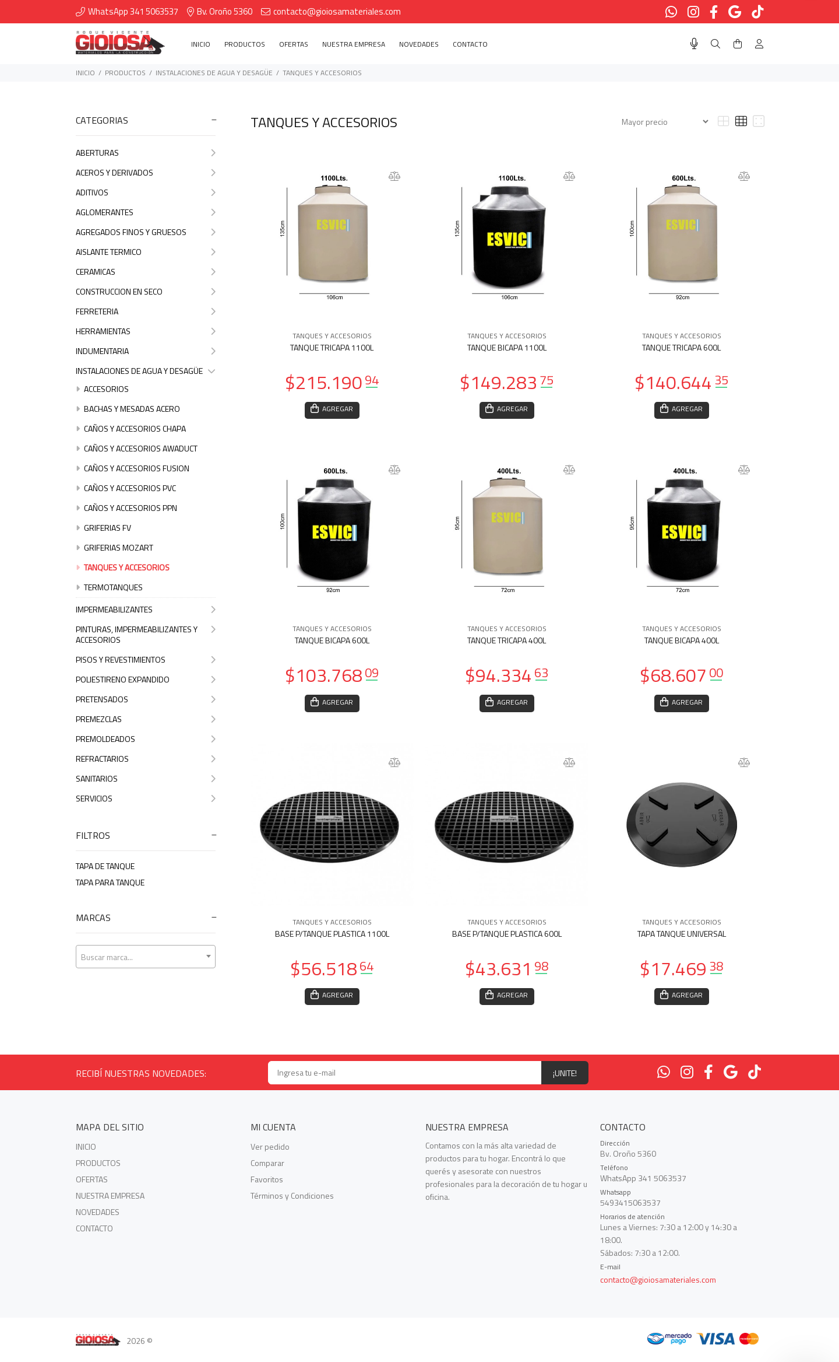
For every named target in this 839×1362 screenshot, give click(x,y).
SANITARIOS (146, 778)
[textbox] (145, 957)
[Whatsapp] (663, 1076)
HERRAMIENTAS (146, 331)
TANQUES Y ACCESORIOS (322, 72)
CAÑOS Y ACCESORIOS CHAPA (131, 428)
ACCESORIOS (102, 389)
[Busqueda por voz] (694, 43)
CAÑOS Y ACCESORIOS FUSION (132, 468)
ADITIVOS (146, 192)
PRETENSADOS (146, 699)
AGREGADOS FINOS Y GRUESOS (146, 232)
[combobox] (146, 956)
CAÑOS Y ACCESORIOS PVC (126, 488)
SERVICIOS (146, 798)
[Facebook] (708, 1076)
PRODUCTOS (125, 72)
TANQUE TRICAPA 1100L (331, 347)
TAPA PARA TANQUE (110, 882)
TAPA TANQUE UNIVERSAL (681, 936)
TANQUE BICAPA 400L (681, 642)
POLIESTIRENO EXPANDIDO (146, 679)
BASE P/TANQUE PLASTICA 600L (507, 936)
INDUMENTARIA (146, 351)
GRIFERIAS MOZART (114, 547)
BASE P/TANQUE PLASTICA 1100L (332, 936)
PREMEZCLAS (146, 719)
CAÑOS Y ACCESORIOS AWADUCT (137, 448)
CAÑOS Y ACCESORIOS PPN (126, 508)
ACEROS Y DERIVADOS (146, 172)
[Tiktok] (754, 1076)
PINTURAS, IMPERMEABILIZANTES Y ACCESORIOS (146, 634)
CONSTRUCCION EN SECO (146, 291)
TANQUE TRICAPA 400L (506, 642)
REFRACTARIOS (146, 758)
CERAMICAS (146, 271)
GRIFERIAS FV (103, 527)
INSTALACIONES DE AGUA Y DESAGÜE (214, 72)
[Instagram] (687, 1076)
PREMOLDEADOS (146, 739)
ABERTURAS (146, 152)
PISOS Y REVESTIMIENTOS (146, 659)
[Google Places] (730, 1076)
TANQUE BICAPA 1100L (507, 347)
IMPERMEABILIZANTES (146, 609)
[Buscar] (715, 44)
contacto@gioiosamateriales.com (658, 1284)
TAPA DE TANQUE (105, 866)
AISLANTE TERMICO (146, 252)
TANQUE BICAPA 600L (332, 642)
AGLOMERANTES (146, 212)
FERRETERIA (146, 311)
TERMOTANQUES (109, 587)
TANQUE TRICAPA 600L (681, 347)
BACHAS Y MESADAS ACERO (128, 408)
